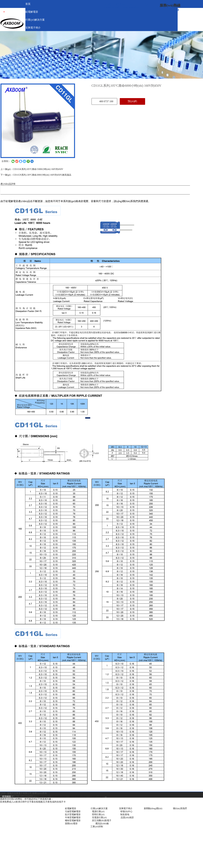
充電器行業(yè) (99, 817)
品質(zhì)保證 (127, 817)
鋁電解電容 (70, 808)
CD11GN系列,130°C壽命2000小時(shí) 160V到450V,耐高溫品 (42, 175)
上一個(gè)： (6, 169)
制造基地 (124, 814)
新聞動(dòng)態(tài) (153, 808)
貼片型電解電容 (73, 814)
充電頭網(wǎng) (58, 796)
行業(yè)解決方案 (97, 808)
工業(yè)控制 (96, 826)
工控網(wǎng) (95, 796)
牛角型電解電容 (73, 817)
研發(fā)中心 (126, 811)
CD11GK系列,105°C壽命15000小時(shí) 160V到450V (38, 169)
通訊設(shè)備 (102, 823)
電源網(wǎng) (20, 796)
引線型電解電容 (73, 811)
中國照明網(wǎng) (39, 796)
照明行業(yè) (98, 814)
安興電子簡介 (125, 808)
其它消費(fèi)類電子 (101, 820)
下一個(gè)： (6, 175)
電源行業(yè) (98, 811)
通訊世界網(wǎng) (78, 796)
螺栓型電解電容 (73, 820)
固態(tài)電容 (71, 823)
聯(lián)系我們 (180, 808)
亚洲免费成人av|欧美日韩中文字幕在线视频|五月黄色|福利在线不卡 (33, 802)
